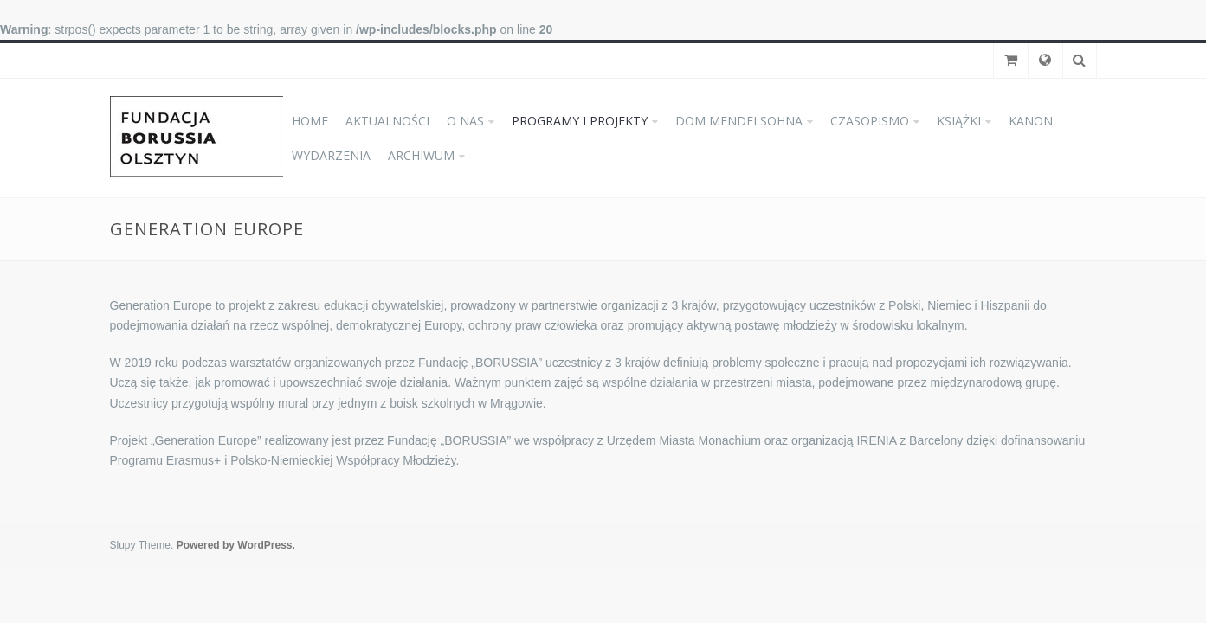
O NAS (465, 120)
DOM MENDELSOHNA (739, 120)
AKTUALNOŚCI (387, 120)
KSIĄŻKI (959, 120)
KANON (1031, 120)
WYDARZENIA (331, 155)
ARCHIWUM (421, 155)
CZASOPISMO (869, 120)
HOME (310, 120)
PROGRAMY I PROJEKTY (580, 120)
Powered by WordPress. (236, 545)
